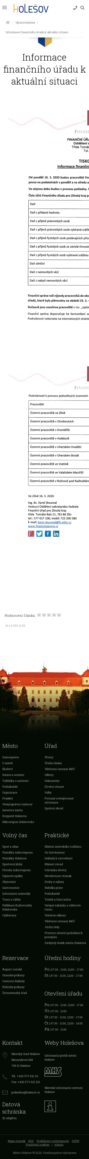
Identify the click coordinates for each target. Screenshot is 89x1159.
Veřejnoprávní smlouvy (17, 804)
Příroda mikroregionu (16, 870)
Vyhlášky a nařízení (15, 780)
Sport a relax (10, 846)
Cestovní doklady (13, 981)
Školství (7, 769)
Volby (48, 792)
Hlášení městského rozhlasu (62, 846)
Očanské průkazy (13, 975)
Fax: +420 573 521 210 (25, 1082)
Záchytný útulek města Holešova (65, 943)
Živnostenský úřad (14, 993)
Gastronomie (10, 887)
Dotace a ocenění (13, 775)
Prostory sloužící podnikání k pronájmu (63, 935)
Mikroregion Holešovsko (18, 822)
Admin (58, 1144)
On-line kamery (54, 852)
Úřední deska (53, 763)
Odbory (49, 775)
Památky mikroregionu (17, 852)
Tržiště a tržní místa (57, 899)
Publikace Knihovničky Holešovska (17, 907)
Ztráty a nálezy (54, 882)
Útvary (48, 757)
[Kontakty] (75, 7)
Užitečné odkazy (55, 915)
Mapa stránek (16, 1141)
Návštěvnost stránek (58, 876)
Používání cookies (37, 1144)
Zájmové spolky (12, 876)
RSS (31, 1141)
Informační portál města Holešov (60, 1057)
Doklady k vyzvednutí (58, 858)
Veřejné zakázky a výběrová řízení (62, 907)
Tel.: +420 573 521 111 (24, 1076)
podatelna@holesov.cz (25, 1092)
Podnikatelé (9, 786)
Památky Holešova (14, 858)
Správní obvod (53, 808)
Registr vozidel (12, 969)
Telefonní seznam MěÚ (59, 769)
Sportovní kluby (12, 864)
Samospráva (10, 757)
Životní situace (54, 786)
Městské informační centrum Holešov (63, 1090)
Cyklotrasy (9, 915)
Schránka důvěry (55, 870)
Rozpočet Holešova (14, 816)
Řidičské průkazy (13, 987)
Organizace (9, 792)
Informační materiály (16, 893)
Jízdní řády (51, 927)
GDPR (75, 1141)
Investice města (12, 810)
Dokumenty (51, 780)
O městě (7, 763)
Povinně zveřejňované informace (59, 800)
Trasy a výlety (11, 899)
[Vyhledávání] (82, 7)
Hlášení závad (53, 864)
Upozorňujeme (25, 22)
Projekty (7, 798)
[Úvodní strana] (8, 22)
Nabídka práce (53, 887)
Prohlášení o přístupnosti (53, 1141)
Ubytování (9, 882)
